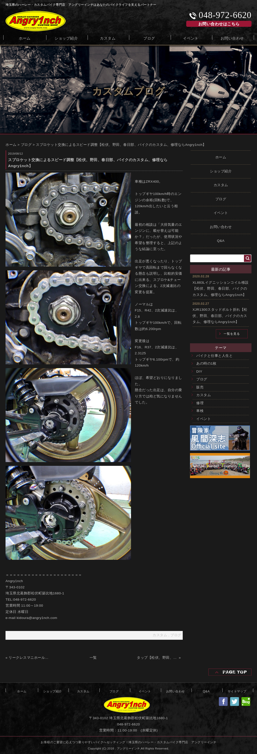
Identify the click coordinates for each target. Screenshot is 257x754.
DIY (199, 371)
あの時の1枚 (206, 363)
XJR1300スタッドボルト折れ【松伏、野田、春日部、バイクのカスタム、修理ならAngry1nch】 (219, 316)
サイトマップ (237, 691)
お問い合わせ (232, 38)
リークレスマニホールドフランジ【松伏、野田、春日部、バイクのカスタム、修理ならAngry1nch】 (29, 658)
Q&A (220, 241)
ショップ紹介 (66, 38)
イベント (191, 38)
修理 (200, 403)
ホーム (25, 38)
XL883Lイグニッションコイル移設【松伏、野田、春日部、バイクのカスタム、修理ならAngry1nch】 (220, 289)
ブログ (149, 38)
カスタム (107, 38)
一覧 (93, 658)
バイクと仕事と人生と (214, 356)
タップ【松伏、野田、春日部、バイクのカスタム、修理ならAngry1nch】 (157, 658)
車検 (200, 411)
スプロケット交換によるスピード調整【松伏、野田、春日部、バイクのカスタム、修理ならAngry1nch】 (121, 145)
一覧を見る (232, 334)
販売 (200, 387)
